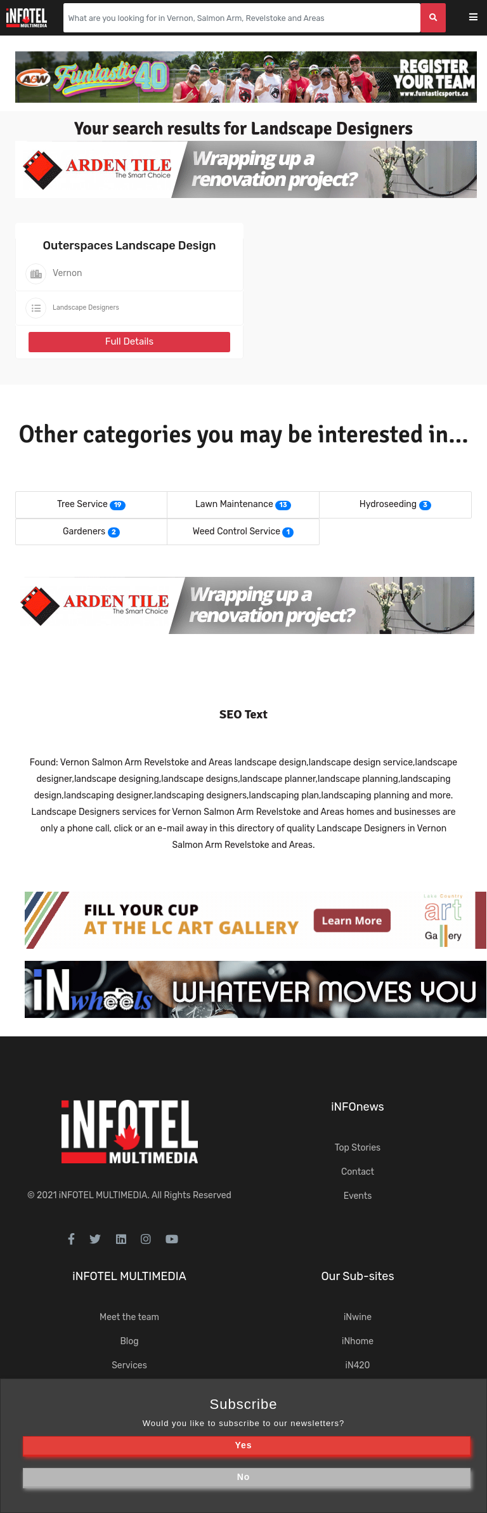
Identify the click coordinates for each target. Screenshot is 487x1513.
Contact (357, 1171)
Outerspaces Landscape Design (129, 246)
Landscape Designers (86, 307)
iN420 (358, 1365)
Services (129, 1365)
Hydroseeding (388, 504)
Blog (129, 1341)
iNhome (357, 1341)
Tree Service (82, 504)
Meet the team (129, 1317)
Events (358, 1196)
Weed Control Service (236, 531)
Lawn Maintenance (234, 504)
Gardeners (84, 531)
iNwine (358, 1317)
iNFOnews (357, 1107)
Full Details (129, 341)
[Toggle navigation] (481, 18)
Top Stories (357, 1147)
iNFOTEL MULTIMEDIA (103, 1195)
